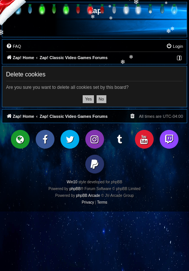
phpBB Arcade (88, 195)
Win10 (72, 182)
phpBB (75, 189)
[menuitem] (13, 46)
